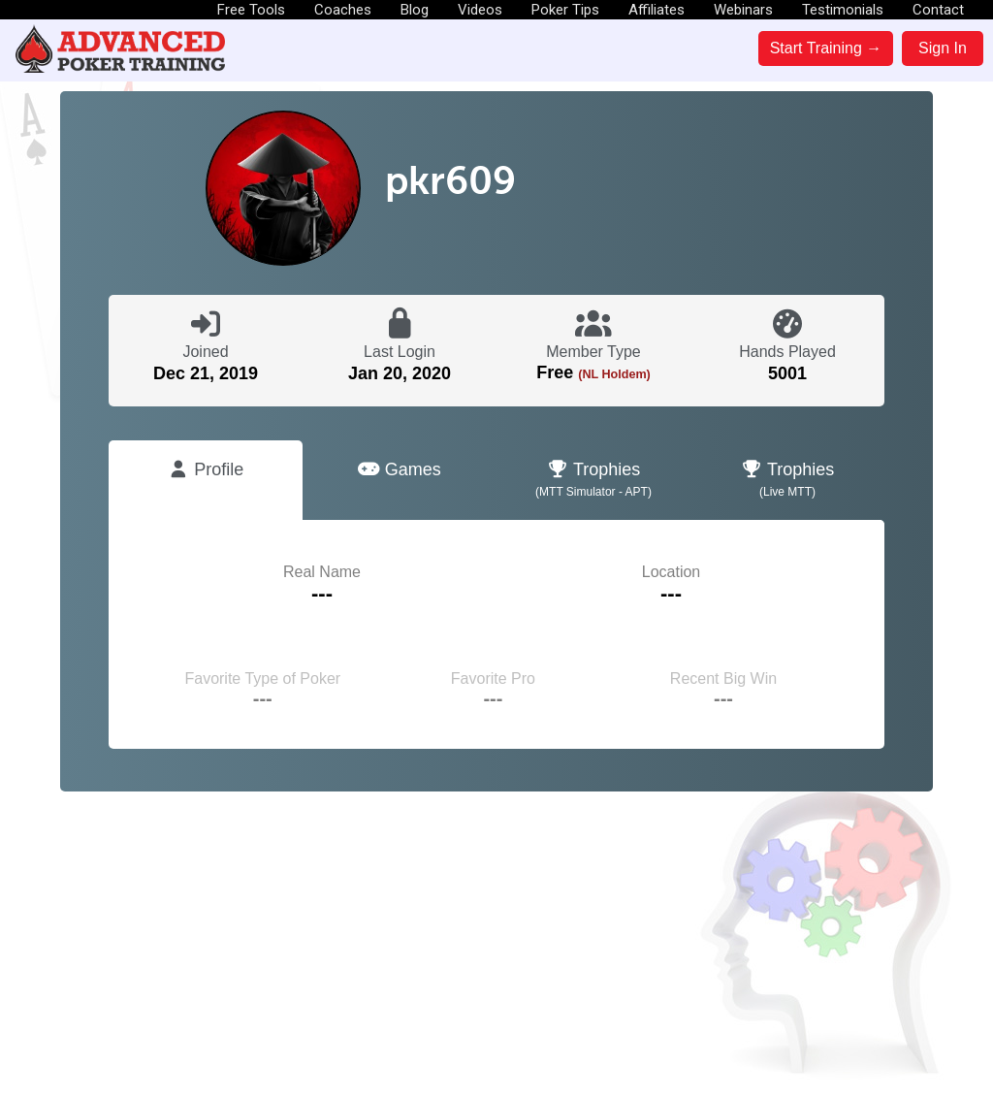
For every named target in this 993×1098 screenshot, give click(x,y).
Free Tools (251, 9)
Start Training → (826, 48)
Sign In (942, 48)
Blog (414, 9)
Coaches (342, 9)
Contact (938, 9)
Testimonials (842, 9)
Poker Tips (565, 9)
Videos (480, 9)
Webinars (743, 9)
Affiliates (656, 9)
